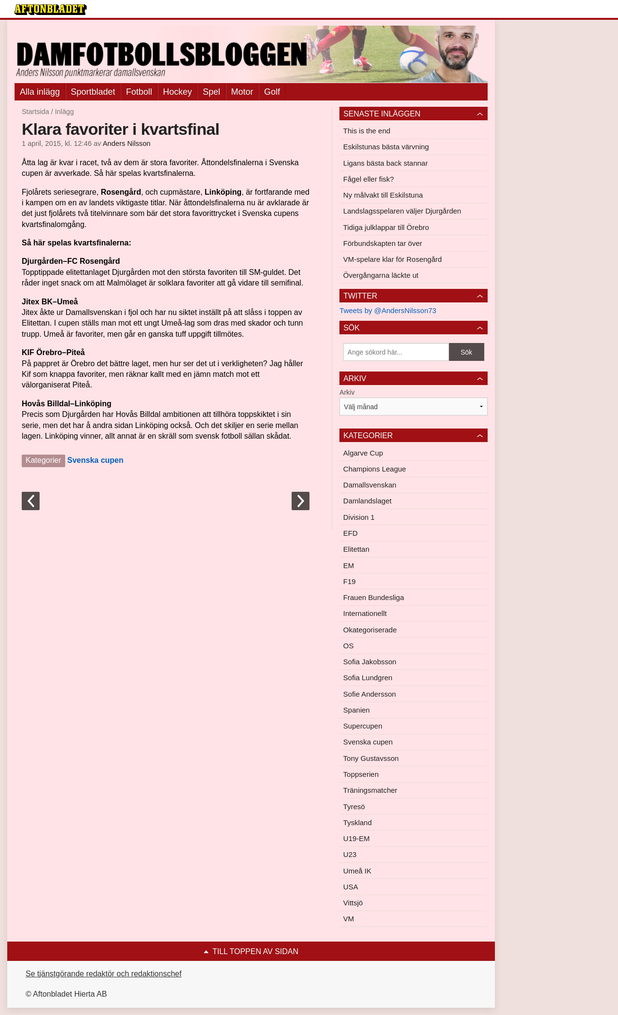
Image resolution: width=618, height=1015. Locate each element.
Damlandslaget (367, 501)
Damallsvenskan (369, 485)
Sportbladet (93, 92)
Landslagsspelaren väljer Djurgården (402, 211)
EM (348, 565)
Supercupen (362, 726)
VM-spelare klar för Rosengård (392, 259)
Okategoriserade (370, 630)
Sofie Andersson (369, 694)
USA (350, 887)
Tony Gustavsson (371, 758)
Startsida (35, 111)
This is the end (367, 131)
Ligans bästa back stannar (385, 163)
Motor (242, 92)
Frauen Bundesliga (373, 597)
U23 (350, 854)
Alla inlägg (40, 92)
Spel (211, 92)
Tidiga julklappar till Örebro (386, 227)
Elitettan (356, 549)
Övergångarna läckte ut (381, 275)
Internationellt (365, 613)
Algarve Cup (363, 453)
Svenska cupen (95, 460)
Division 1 (359, 517)
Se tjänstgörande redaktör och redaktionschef (104, 974)
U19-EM (356, 838)
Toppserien (361, 774)
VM (348, 919)
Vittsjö (353, 903)
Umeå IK (357, 871)
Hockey (177, 92)
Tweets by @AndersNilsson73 (387, 310)
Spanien (356, 710)
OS (348, 646)
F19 (349, 581)
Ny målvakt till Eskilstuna (383, 195)
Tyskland (357, 822)
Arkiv (346, 392)
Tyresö (354, 806)
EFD (350, 533)
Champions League (374, 469)
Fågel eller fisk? (368, 179)
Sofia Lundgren (368, 677)
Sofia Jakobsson (369, 662)
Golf (272, 92)
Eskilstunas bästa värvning (386, 147)
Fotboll (139, 92)
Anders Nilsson (127, 143)
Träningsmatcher (370, 790)
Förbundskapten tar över (382, 243)
